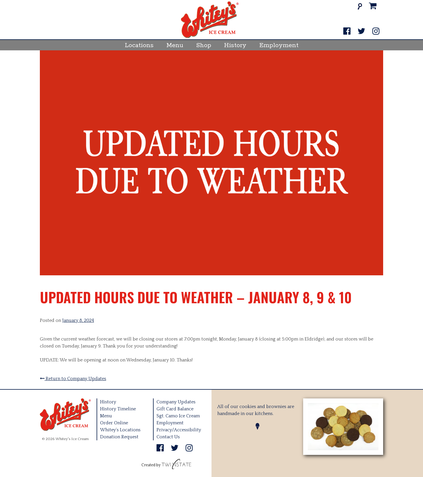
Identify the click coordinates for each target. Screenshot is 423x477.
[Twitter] (361, 31)
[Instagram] (376, 31)
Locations (139, 45)
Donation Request (119, 436)
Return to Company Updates (73, 378)
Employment (278, 45)
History (235, 45)
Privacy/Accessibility (179, 429)
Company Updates (176, 402)
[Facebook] (347, 31)
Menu (174, 45)
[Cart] (373, 6)
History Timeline (118, 409)
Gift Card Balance (175, 409)
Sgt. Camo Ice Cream (178, 416)
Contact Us (168, 436)
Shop (203, 45)
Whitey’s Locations (120, 429)
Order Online (114, 422)
